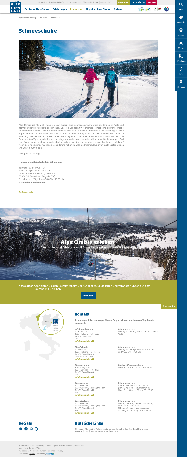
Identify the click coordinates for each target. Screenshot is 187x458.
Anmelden (87, 295)
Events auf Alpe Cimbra (58, 2)
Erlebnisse (76, 9)
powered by (44, 454)
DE (110, 2)
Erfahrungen (60, 9)
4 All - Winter (42, 18)
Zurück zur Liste (25, 192)
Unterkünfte (138, 2)
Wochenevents (75, 2)
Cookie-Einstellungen (37, 451)
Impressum (22, 451)
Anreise (103, 2)
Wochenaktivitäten (90, 2)
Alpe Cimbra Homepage (27, 18)
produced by (26, 454)
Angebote (123, 2)
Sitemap (50, 451)
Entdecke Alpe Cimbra (37, 9)
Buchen (152, 2)
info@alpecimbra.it (83, 341)
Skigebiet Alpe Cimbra (98, 9)
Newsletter (43, 2)
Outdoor (118, 9)
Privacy (59, 451)
